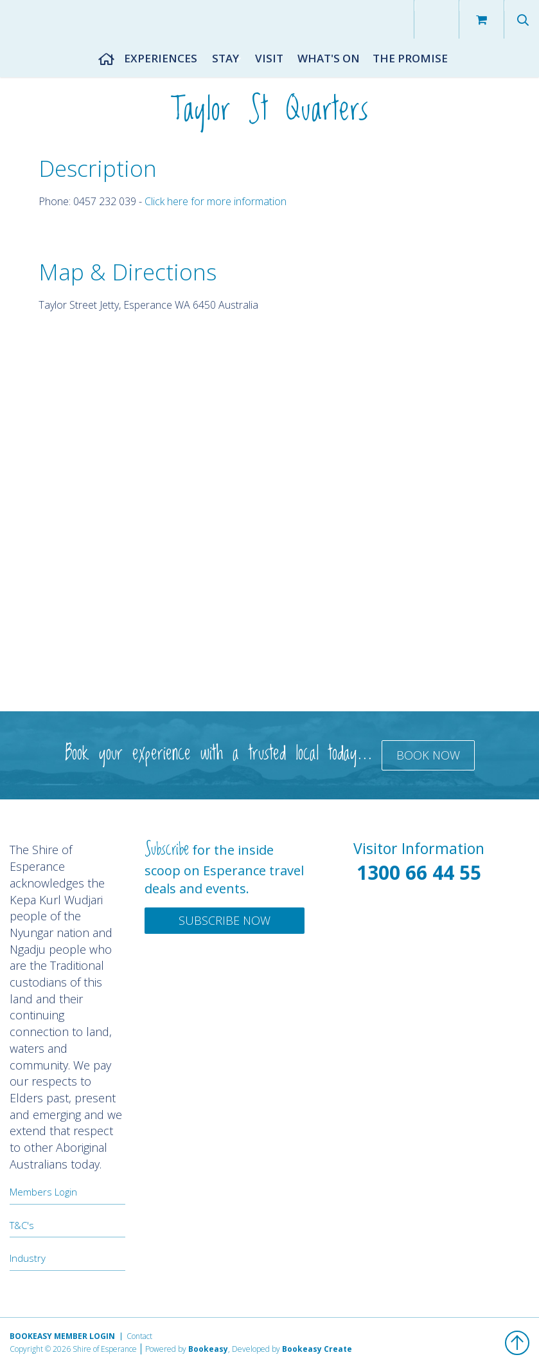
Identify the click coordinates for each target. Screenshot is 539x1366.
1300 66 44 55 (419, 872)
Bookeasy (208, 1348)
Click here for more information (216, 201)
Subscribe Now (224, 920)
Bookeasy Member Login (62, 1336)
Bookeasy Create (317, 1348)
